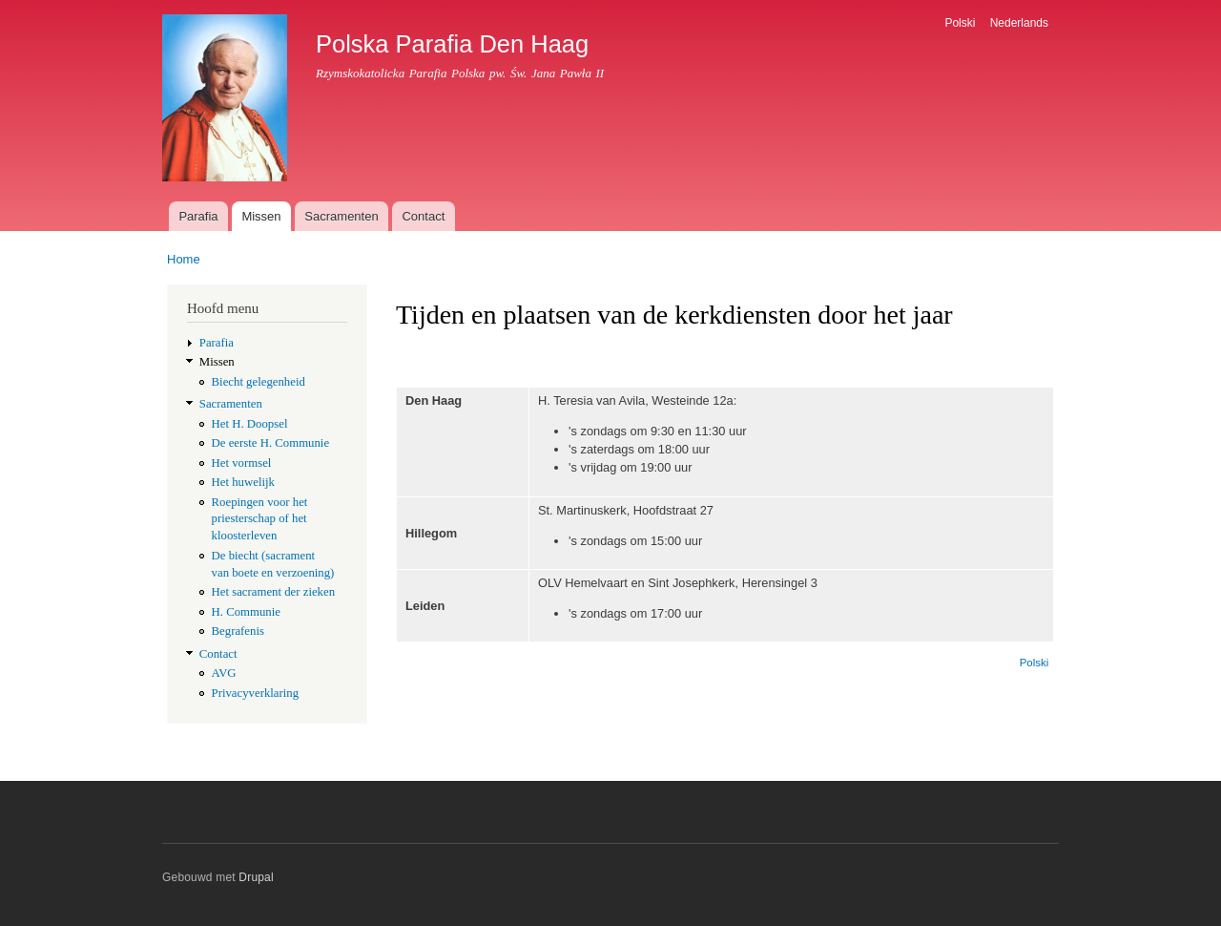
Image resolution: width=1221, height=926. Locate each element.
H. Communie (246, 612)
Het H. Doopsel (250, 424)
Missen (260, 216)
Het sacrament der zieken (274, 592)
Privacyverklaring (256, 693)
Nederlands (1019, 23)
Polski (959, 23)
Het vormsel (242, 463)
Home (183, 259)
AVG (224, 673)
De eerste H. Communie (271, 443)
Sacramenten (341, 216)
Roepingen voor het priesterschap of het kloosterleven (260, 519)
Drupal (256, 877)
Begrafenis (238, 631)
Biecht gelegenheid (258, 382)
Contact (423, 216)
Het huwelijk (243, 482)
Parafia (197, 216)
